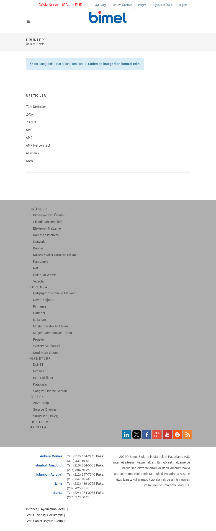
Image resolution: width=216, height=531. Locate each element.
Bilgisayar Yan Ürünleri (49, 215)
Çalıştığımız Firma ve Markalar (55, 293)
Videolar (39, 281)
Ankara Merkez (51, 456)
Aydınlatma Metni (53, 509)
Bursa (57, 493)
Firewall (38, 371)
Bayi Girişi (100, 5)
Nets (41, 44)
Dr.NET (38, 364)
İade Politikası (43, 378)
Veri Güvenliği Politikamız (45, 515)
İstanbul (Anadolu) (48, 465)
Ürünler (30, 44)
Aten (29, 161)
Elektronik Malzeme (47, 228)
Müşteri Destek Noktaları (50, 326)
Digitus (183, 5)
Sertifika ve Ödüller (46, 346)
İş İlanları (39, 319)
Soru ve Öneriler (122, 5)
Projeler (38, 339)
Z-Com (30, 114)
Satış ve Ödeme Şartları (50, 391)
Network (39, 241)
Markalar (39, 427)
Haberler (39, 313)
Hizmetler (40, 358)
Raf (35, 268)
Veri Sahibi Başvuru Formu (46, 521)
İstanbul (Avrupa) (49, 474)
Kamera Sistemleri (46, 235)
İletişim (141, 5)
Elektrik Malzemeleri (47, 222)
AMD (29, 137)
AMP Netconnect (38, 145)
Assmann (32, 153)
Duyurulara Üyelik (162, 5)
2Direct (31, 122)
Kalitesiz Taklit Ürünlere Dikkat (54, 255)
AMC (29, 130)
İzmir (58, 483)
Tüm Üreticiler (36, 106)
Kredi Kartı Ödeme (46, 353)
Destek (36, 397)
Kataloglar (40, 384)
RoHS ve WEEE (44, 275)
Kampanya (40, 261)
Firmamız (39, 306)
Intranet (31, 509)
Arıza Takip (41, 403)
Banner (38, 248)
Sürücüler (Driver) (45, 416)
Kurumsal (39, 287)
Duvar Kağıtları (43, 300)
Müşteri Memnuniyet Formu (52, 333)
